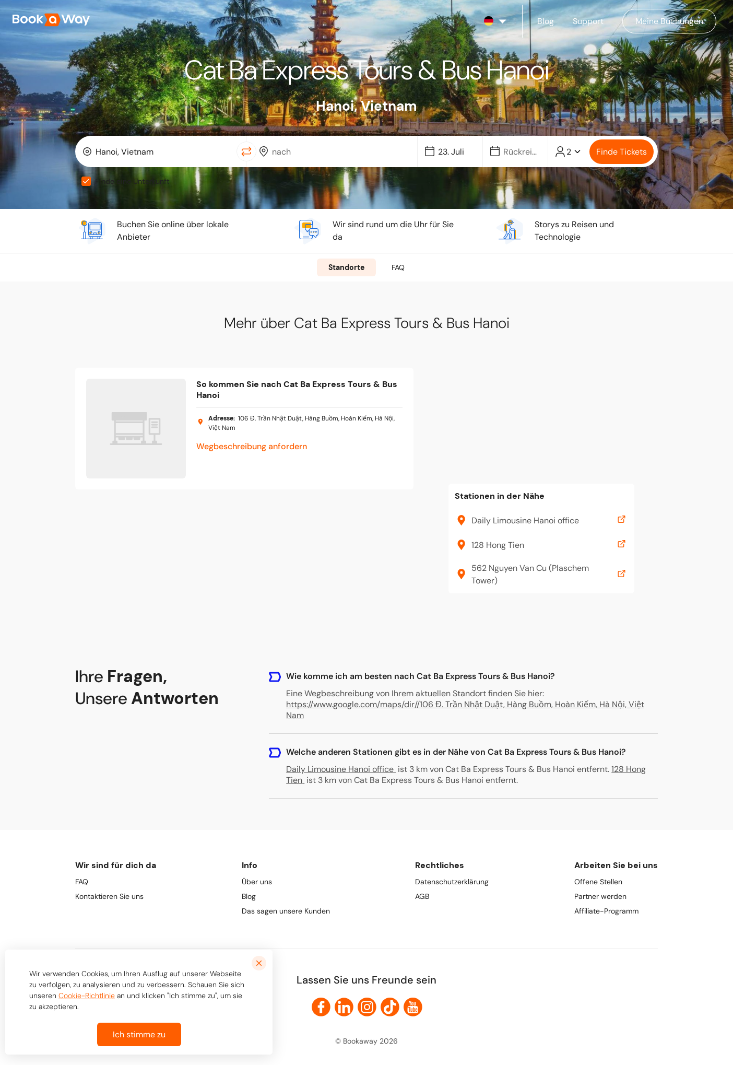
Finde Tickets (621, 151)
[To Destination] (339, 151)
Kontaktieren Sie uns (109, 896)
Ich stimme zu (139, 1034)
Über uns (257, 881)
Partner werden (600, 896)
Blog (249, 896)
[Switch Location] (246, 151)
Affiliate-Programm (606, 911)
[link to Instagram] (367, 1007)
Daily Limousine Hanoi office (341, 769)
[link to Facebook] (321, 1007)
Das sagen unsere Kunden (286, 911)
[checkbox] (86, 181)
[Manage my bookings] (669, 21)
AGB (422, 896)
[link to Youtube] (413, 1007)
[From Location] (163, 151)
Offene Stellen (598, 881)
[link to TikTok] (390, 1007)
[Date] (454, 151)
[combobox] (158, 151)
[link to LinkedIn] (344, 1007)
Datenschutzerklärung (452, 881)
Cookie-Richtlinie (86, 995)
